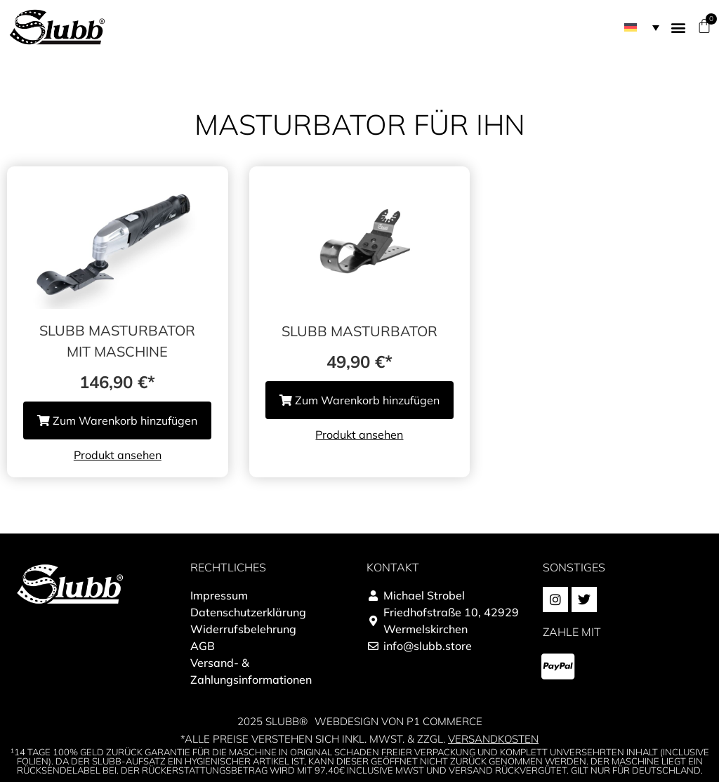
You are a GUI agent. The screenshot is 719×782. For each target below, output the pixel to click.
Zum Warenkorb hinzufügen (117, 420)
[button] (678, 27)
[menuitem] (641, 27)
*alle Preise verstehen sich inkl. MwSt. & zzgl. (359, 738)
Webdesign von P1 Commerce (398, 721)
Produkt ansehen (117, 455)
